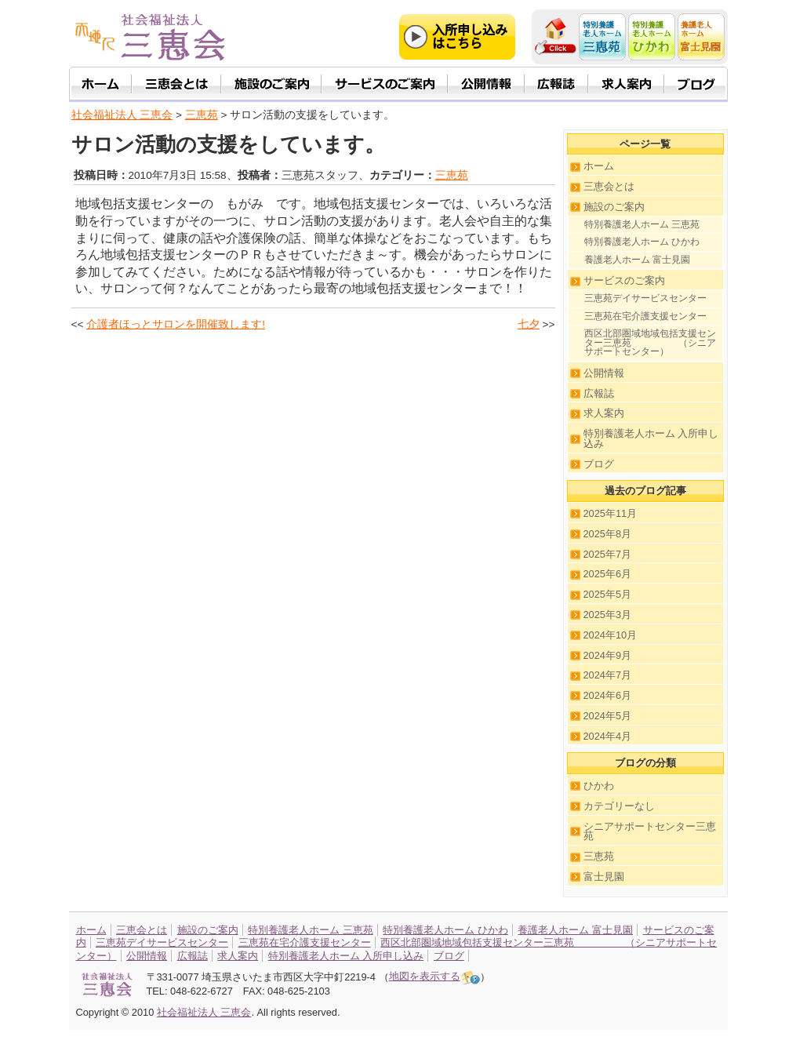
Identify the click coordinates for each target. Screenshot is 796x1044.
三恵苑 (451, 175)
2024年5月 (607, 716)
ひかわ (598, 785)
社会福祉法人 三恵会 (122, 115)
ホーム (598, 166)
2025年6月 (607, 574)
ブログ (598, 464)
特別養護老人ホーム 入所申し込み (651, 438)
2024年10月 (610, 635)
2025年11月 (610, 513)
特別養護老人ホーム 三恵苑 (642, 224)
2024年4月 (607, 736)
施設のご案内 (614, 207)
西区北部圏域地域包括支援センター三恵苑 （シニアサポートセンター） (650, 342)
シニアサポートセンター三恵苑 (649, 831)
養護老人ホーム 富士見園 (637, 259)
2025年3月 (607, 614)
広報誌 (598, 393)
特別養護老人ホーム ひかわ (642, 241)
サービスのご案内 (624, 280)
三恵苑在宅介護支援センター (645, 316)
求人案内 (603, 413)
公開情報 (603, 373)
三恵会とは (608, 186)
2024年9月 (607, 655)
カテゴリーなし (619, 806)
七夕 (529, 324)
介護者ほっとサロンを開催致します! (175, 324)
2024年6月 (607, 695)
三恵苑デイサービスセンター (645, 298)
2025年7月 (607, 554)
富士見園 (603, 876)
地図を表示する (434, 976)
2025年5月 (607, 594)
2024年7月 (607, 675)
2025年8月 (607, 534)
